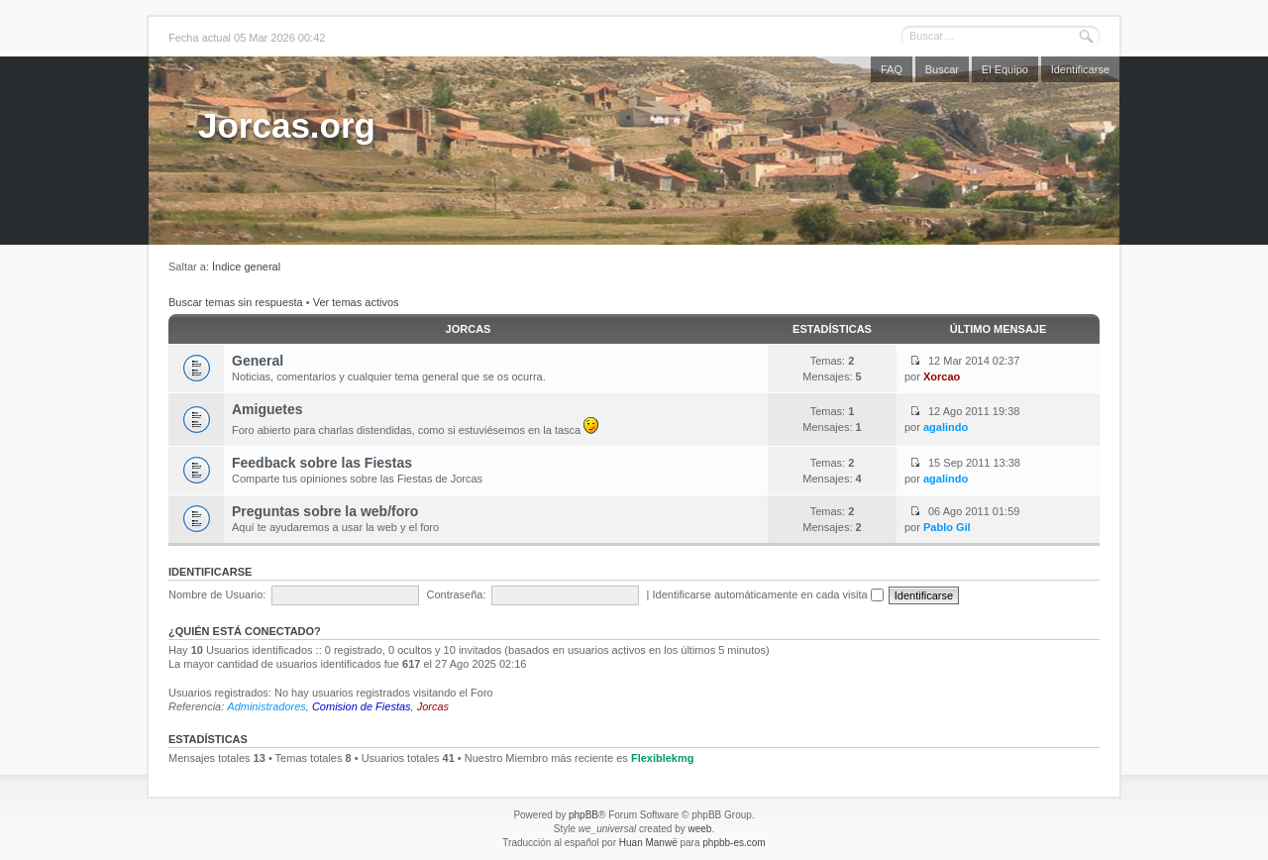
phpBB (583, 814)
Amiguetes (267, 409)
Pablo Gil (947, 527)
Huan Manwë (648, 842)
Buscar (942, 69)
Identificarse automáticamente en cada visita (768, 594)
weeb (699, 828)
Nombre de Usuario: (216, 594)
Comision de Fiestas (361, 706)
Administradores (266, 706)
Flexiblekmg (662, 758)
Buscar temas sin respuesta (235, 302)
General (257, 361)
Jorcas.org (286, 125)
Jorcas (468, 329)
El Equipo (1005, 69)
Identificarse (1080, 69)
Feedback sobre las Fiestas (322, 463)
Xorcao (941, 376)
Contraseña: (456, 594)
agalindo (945, 427)
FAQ (891, 69)
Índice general (246, 266)
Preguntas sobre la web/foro (325, 511)
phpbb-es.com (733, 842)
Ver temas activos (356, 302)
